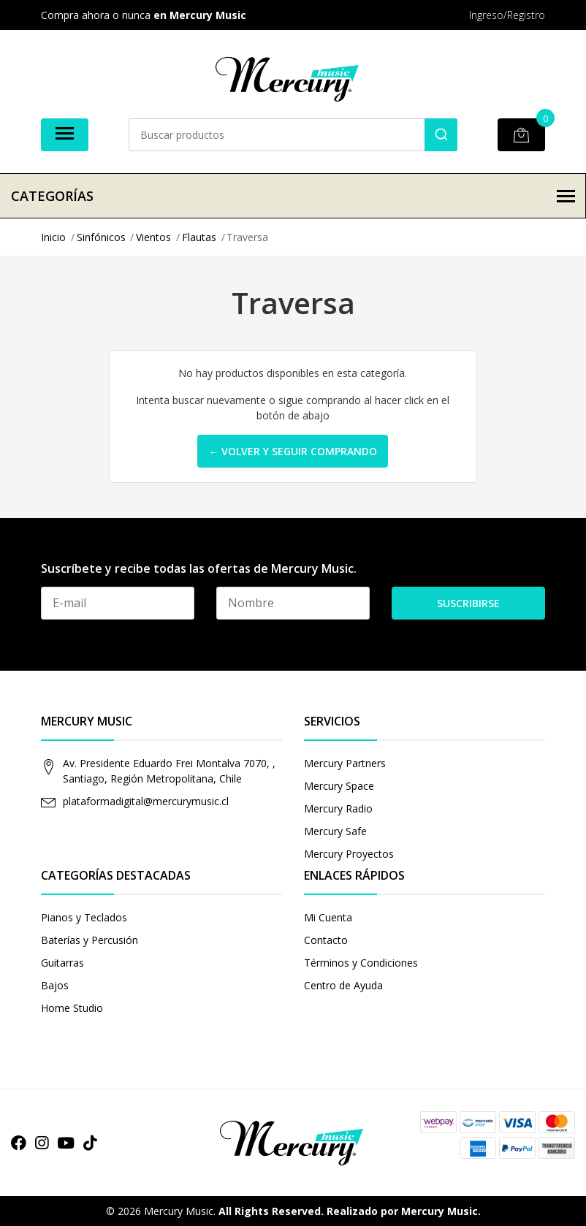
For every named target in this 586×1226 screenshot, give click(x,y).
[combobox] (293, 134)
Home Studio (72, 1008)
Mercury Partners (345, 763)
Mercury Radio (338, 808)
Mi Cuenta (328, 917)
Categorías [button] (293, 196)
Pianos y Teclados (84, 917)
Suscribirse (468, 603)
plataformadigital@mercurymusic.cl (146, 801)
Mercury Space (339, 786)
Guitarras (62, 963)
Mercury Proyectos (349, 854)
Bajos (55, 985)
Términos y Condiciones (361, 963)
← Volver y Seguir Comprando (292, 451)
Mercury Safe (335, 831)
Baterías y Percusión (89, 940)
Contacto (326, 940)
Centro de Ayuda (343, 985)
